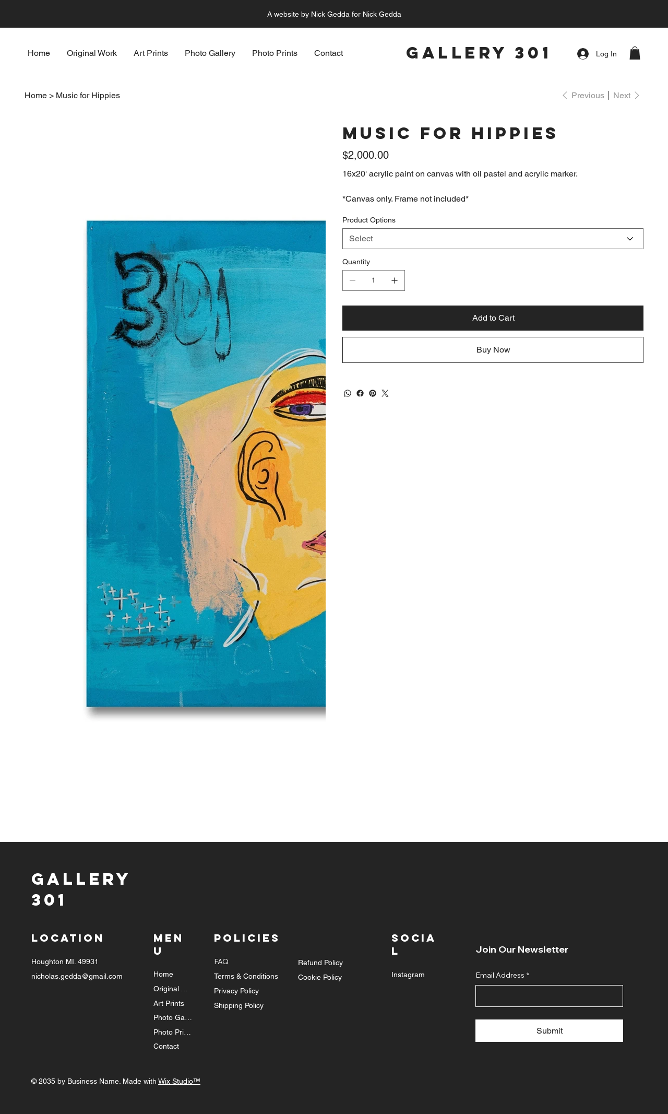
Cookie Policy (320, 977)
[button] (634, 53)
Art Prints (168, 1003)
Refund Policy (320, 962)
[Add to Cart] (492, 318)
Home (163, 974)
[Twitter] (385, 393)
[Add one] (394, 280)
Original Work (173, 988)
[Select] (492, 238)
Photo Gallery (173, 1017)
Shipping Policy (239, 1005)
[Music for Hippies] (88, 95)
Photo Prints (173, 1032)
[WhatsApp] (347, 393)
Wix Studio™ (179, 1081)
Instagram (408, 974)
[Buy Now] (492, 350)
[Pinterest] (372, 393)
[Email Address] (546, 996)
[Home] (36, 95)
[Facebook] (360, 393)
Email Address (502, 975)
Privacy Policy (236, 991)
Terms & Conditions (246, 976)
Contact (166, 1046)
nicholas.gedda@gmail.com (77, 976)
